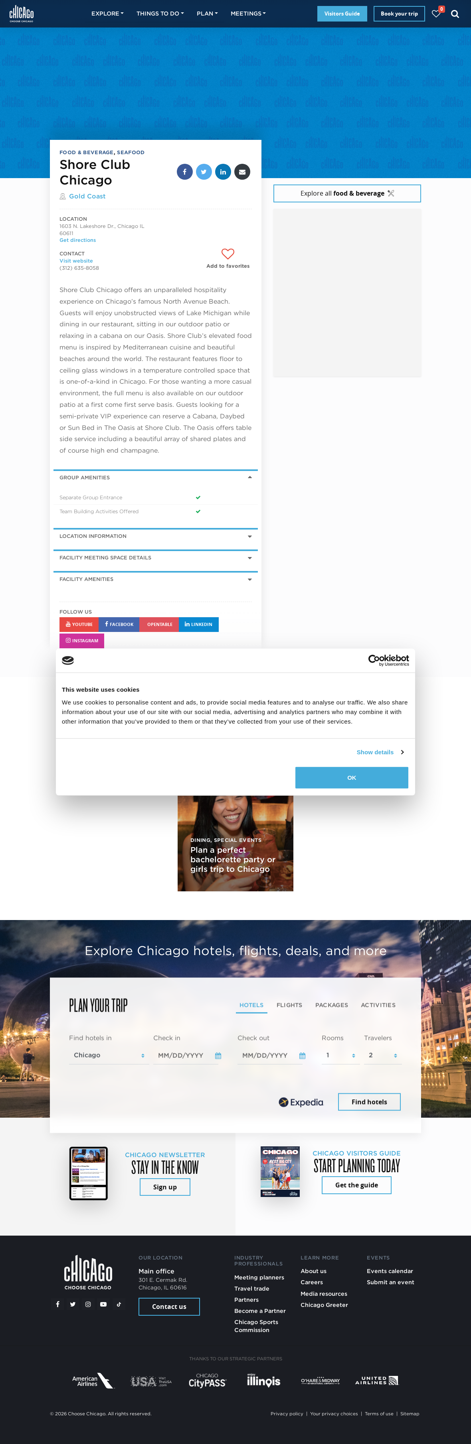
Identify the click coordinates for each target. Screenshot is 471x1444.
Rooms (333, 1038)
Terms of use (379, 1414)
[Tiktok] (119, 1304)
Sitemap (410, 1414)
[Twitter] (73, 1304)
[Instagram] (88, 1304)
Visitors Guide (342, 13)
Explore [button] (105, 13)
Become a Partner (260, 1310)
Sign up (165, 1187)
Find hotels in (90, 1038)
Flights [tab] (290, 1005)
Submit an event (390, 1282)
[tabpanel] (235, 1073)
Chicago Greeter (324, 1304)
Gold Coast (87, 196)
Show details (375, 752)
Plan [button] (205, 13)
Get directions (77, 240)
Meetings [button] (246, 13)
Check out (253, 1038)
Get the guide (356, 1185)
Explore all (347, 193)
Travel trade (251, 1288)
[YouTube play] (103, 1304)
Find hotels (369, 1101)
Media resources (324, 1293)
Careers (312, 1282)
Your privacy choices (334, 1414)
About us (314, 1270)
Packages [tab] (331, 1005)
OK (351, 777)
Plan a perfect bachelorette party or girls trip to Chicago (232, 859)
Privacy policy (287, 1414)
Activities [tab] (378, 1005)
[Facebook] (57, 1304)
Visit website (76, 261)
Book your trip (399, 13)
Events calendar (390, 1270)
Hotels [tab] (251, 1005)
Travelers (378, 1038)
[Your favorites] (436, 14)
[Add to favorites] (228, 258)
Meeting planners (259, 1277)
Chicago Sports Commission (256, 1325)
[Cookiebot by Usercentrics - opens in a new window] (374, 661)
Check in (166, 1038)
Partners (246, 1299)
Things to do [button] (158, 13)
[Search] (455, 14)
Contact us (169, 1306)
